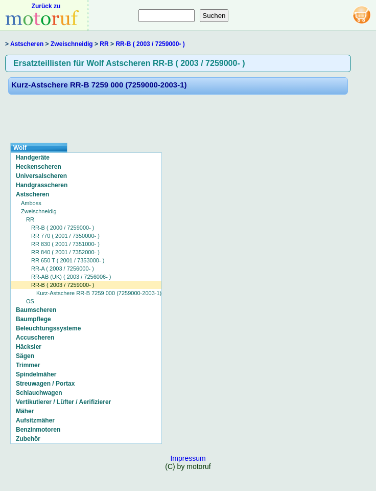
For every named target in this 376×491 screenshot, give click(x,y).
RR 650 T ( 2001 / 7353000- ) (67, 260)
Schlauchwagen (39, 392)
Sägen (25, 356)
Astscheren (26, 44)
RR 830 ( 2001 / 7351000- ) (65, 244)
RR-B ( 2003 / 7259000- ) (149, 44)
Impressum (187, 458)
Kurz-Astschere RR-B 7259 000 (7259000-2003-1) (99, 84)
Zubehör (28, 438)
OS (30, 301)
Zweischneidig (72, 44)
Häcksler (28, 346)
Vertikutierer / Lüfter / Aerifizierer (63, 402)
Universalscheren (41, 176)
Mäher (25, 411)
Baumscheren (36, 310)
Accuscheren (35, 337)
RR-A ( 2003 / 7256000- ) (62, 268)
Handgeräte (33, 157)
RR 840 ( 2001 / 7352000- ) (65, 252)
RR (104, 44)
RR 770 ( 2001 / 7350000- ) (65, 236)
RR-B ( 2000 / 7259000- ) (63, 228)
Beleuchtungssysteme (48, 328)
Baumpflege (33, 319)
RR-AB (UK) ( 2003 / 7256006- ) (71, 277)
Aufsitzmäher (35, 420)
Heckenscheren (38, 166)
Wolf (20, 147)
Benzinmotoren (38, 429)
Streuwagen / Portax (45, 383)
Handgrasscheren (41, 185)
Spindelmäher (36, 374)
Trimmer (28, 365)
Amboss (31, 203)
